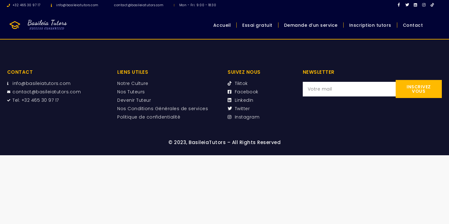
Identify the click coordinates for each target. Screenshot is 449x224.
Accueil (222, 25)
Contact (413, 25)
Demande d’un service (311, 25)
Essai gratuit (257, 25)
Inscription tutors (370, 25)
